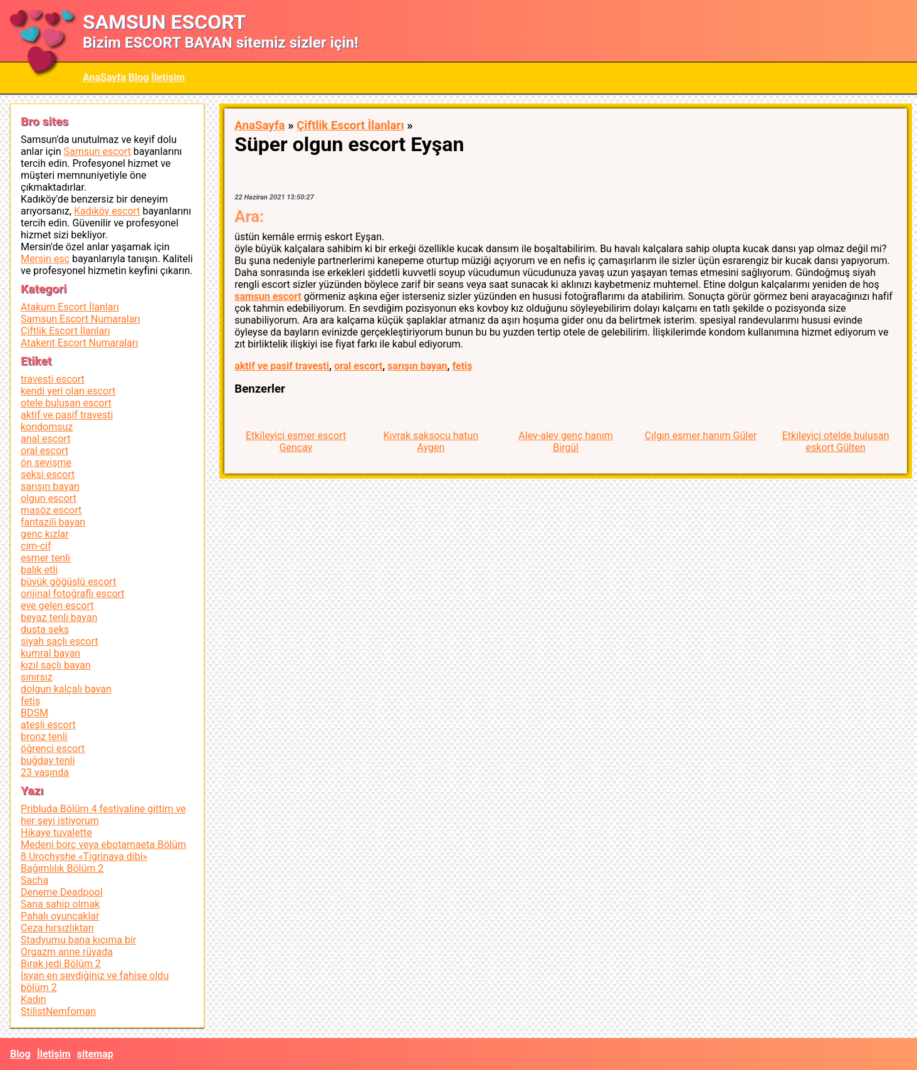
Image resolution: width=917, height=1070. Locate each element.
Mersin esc (45, 259)
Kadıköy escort (107, 211)
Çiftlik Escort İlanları (350, 125)
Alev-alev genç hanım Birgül (565, 441)
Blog (138, 77)
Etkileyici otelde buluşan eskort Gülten (835, 441)
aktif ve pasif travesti (281, 366)
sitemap (95, 1054)
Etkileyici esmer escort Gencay (296, 441)
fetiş (462, 366)
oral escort (358, 366)
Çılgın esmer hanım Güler (701, 436)
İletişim (168, 77)
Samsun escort (96, 151)
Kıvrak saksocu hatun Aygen (430, 441)
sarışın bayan (417, 366)
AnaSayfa (104, 77)
